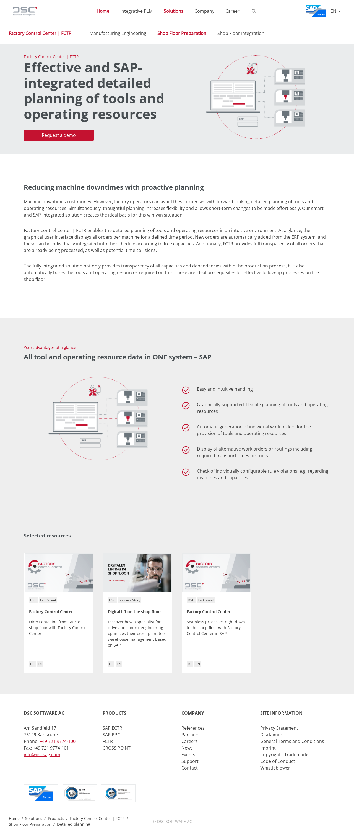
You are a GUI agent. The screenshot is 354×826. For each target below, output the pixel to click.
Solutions (33, 818)
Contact (189, 768)
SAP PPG (112, 735)
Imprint (268, 748)
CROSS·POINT (117, 748)
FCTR (108, 741)
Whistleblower (275, 768)
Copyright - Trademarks (284, 755)
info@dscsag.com (42, 755)
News (187, 748)
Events (188, 755)
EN (333, 11)
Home (14, 818)
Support (190, 761)
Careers (189, 741)
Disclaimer (271, 735)
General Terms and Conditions (292, 741)
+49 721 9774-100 (58, 741)
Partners (190, 735)
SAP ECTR (112, 728)
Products (56, 818)
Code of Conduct (277, 761)
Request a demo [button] (59, 135)
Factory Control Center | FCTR (40, 33)
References (193, 728)
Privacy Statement (279, 728)
